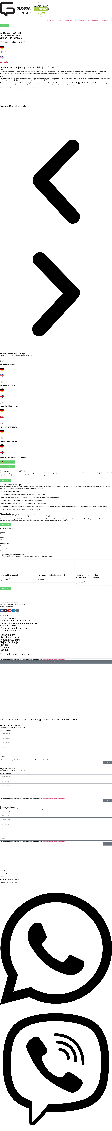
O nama (4, 647)
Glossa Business (105, 20)
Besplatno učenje (80, 20)
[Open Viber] (56, 1125)
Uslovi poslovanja (9, 637)
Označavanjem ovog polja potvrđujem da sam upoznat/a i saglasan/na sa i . (33, 659)
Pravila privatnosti (10, 640)
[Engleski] (2, 58)
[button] (56, 182)
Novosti (4, 645)
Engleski (4, 62)
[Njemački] (2, 47)
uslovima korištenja (47, 659)
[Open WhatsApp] (56, 1012)
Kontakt (4, 650)
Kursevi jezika (50, 20)
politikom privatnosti (59, 659)
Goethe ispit (68, 20)
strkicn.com (70, 719)
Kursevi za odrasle (10, 618)
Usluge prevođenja (93, 20)
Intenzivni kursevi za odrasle (15, 620)
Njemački (4, 51)
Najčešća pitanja (9, 642)
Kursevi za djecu (9, 625)
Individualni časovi (10, 630)
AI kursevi (59, 20)
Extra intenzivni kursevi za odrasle (19, 623)
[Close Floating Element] (1, 850)
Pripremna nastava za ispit (14, 628)
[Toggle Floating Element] (1, 1127)
